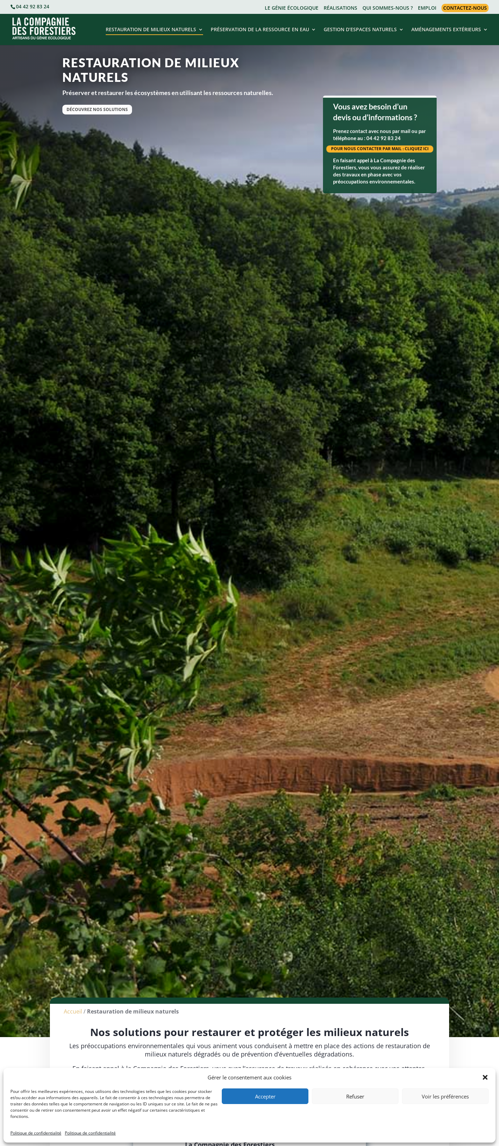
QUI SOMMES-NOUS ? (387, 8)
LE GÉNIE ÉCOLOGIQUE (291, 8)
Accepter (265, 1096)
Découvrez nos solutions (97, 109)
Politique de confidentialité (35, 1133)
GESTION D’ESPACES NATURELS (360, 30)
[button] (485, 1077)
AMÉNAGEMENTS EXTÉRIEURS (446, 30)
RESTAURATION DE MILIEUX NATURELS (151, 30)
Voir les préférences (445, 1096)
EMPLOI (427, 8)
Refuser (355, 1096)
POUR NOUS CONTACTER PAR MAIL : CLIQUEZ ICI (379, 149)
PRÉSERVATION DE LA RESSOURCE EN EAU (260, 30)
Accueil (73, 1018)
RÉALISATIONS (340, 8)
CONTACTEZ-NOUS (465, 8)
